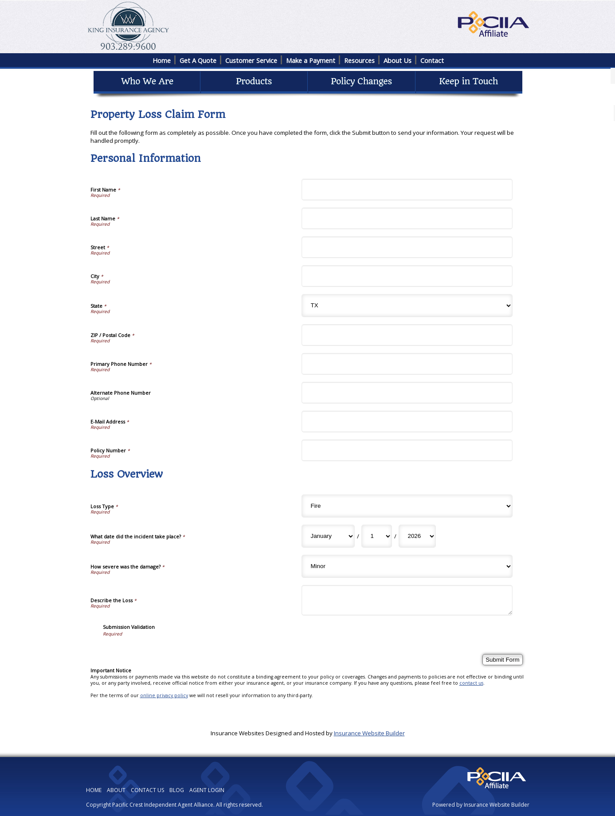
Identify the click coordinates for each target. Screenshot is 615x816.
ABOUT (116, 790)
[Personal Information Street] (407, 247)
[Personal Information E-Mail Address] (407, 421)
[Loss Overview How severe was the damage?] (407, 566)
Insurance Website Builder (369, 733)
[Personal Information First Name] (407, 189)
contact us (471, 683)
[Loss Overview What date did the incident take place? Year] (417, 536)
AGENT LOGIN (206, 790)
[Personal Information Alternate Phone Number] (407, 393)
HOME (94, 790)
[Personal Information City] (407, 276)
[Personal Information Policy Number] (407, 450)
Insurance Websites (237, 733)
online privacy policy (164, 695)
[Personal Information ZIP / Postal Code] (407, 335)
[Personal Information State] (407, 305)
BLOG (176, 790)
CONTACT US (147, 790)
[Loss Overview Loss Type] (407, 506)
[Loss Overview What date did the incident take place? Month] (328, 536)
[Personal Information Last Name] (407, 218)
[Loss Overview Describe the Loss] (407, 600)
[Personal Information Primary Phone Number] (407, 364)
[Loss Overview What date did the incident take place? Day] (376, 536)
